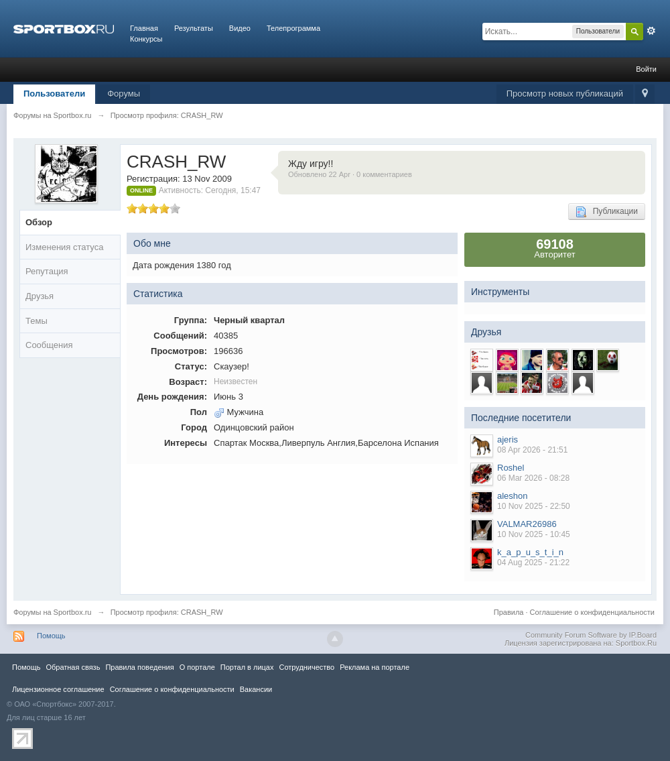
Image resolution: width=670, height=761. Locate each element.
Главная (144, 28)
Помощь (51, 636)
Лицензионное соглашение (58, 689)
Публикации (607, 212)
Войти (646, 69)
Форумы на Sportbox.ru (52, 612)
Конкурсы (146, 39)
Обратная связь (73, 667)
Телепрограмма (293, 28)
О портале (197, 667)
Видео (240, 28)
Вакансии (256, 689)
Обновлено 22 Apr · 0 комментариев (350, 174)
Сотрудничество (306, 667)
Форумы (123, 94)
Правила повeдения (139, 667)
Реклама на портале (374, 667)
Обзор (38, 222)
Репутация (46, 271)
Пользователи (54, 94)
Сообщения (49, 345)
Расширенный (651, 30)
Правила (509, 612)
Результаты (193, 28)
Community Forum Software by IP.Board (591, 635)
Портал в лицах (247, 667)
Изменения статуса (64, 247)
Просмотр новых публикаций (565, 94)
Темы (36, 321)
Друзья (39, 296)
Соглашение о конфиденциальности (592, 612)
